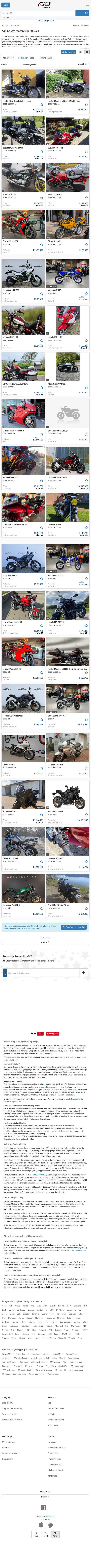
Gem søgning (68, 52)
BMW (69, 1306)
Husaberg (39, 1318)
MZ (84, 1326)
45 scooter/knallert (25, 1370)
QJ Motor (76, 1330)
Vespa (14, 1338)
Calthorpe (21, 1310)
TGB (77, 1334)
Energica (35, 1314)
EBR (18, 1314)
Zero (80, 1338)
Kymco (54, 1322)
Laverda (77, 1322)
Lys (36, 1534)
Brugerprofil (7, 1459)
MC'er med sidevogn (39, 1362)
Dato (4, 65)
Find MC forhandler (81, 25)
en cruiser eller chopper (46, 1087)
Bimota (61, 1306)
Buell (4, 1310)
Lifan (85, 1322)
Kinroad (32, 1322)
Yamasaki (62, 1338)
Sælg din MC (7, 1403)
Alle (8, 58)
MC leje (46, 1354)
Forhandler (26, 58)
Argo (33, 1306)
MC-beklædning (65, 1131)
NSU (28, 1330)
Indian (69, 1318)
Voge (30, 1338)
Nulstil (5, 18)
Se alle (33, 1033)
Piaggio (58, 1330)
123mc (44, 4)
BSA (85, 1306)
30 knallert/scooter (44, 1370)
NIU (13, 1330)
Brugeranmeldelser (56, 1419)
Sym (71, 1334)
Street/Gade (44, 1358)
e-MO (4, 1314)
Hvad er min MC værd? (12, 1419)
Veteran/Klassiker (9, 1362)
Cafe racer (24, 1362)
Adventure (6, 1358)
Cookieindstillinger (56, 1464)
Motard (34, 1358)
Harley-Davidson (9, 1318)
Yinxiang (71, 1338)
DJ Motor (60, 1310)
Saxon (17, 1334)
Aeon (4, 1306)
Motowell (59, 1326)
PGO (51, 1330)
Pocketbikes (51, 1366)
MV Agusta (75, 1326)
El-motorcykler (34, 1354)
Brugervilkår (53, 1453)
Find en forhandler (56, 1408)
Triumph (5, 1338)
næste (45, 942)
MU (66, 1326)
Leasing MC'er (57, 1354)
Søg (49, 1403)
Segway (26, 1334)
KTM (47, 1322)
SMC (50, 1334)
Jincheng (5, 1322)
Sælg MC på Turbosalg (12, 1408)
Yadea (44, 1338)
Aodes (17, 1306)
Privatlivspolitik (54, 1459)
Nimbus (5, 1330)
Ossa (34, 1330)
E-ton (12, 1314)
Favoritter (6, 1447)
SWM (64, 1334)
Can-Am (31, 1310)
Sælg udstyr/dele (9, 1414)
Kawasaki (16, 1322)
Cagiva (11, 1310)
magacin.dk (50, 1516)
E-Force (78, 1310)
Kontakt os (52, 1476)
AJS (10, 1306)
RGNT (85, 1330)
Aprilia (25, 1306)
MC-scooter (55, 1362)
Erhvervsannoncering (57, 1447)
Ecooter (26, 1314)
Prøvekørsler (52, 1033)
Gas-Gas (72, 1314)
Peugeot (42, 1330)
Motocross (29, 1366)
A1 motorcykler (61, 1370)
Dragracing (18, 1366)
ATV (45, 1306)
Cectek (40, 1310)
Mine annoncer (8, 1442)
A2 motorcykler (76, 1370)
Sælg (6, 5)
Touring (63, 1358)
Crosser (40, 1366)
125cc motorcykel (77, 1366)
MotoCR (48, 1326)
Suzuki (57, 1334)
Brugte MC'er (7, 1354)
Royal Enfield (7, 1334)
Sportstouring (73, 1358)
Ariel (39, 1306)
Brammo (77, 1306)
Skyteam (41, 1334)
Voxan (37, 1338)
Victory (22, 1338)
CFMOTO (50, 1310)
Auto (55, 1534)
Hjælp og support (55, 1470)
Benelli (53, 1306)
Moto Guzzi (25, 1326)
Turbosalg (52, 1442)
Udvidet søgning (46, 20)
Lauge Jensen (65, 1322)
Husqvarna (50, 1318)
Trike (65, 1362)
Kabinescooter (53, 1374)
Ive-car (77, 1318)
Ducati (69, 1310)
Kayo (24, 1322)
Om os (51, 1436)
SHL (33, 1334)
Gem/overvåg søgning (74, 927)
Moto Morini (38, 1326)
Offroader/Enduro (21, 1358)
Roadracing (6, 1366)
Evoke (44, 1314)
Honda (21, 1318)
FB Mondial (61, 1314)
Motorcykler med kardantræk (14, 1374)
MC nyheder (53, 1425)
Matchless (14, 1326)
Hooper (29, 1318)
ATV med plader (8, 1370)
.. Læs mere (84, 48)
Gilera (80, 1314)
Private (46, 58)
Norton (20, 1330)
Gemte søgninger (9, 1453)
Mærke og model (30, 65)
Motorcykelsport (76, 1362)
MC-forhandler (40, 1175)
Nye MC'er (20, 1354)
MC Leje (51, 1414)
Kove (40, 1322)
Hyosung (61, 1318)
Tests (40, 1033)
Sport (54, 1358)
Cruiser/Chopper (73, 1354)
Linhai (4, 1326)
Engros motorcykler (37, 1374)
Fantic (52, 1314)
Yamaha (53, 1338)
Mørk (46, 1534)
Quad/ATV (62, 1366)
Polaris (66, 1330)
